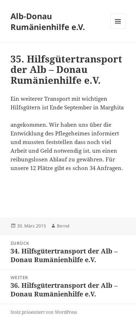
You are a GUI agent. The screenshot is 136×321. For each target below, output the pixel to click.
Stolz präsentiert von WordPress (44, 312)
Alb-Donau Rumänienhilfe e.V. (48, 21)
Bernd (63, 226)
